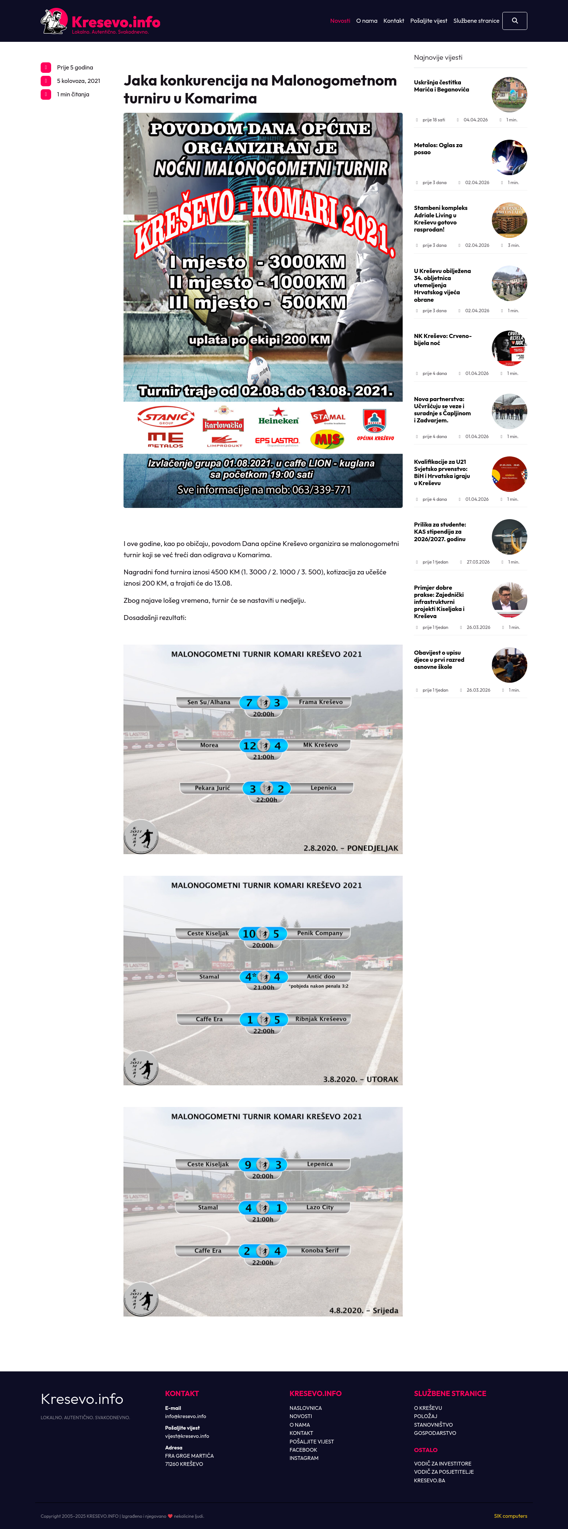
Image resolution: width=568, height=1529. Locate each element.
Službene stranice (476, 20)
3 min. (509, 245)
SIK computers (510, 1516)
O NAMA (300, 1424)
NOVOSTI (301, 1416)
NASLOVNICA (306, 1408)
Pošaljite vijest (428, 20)
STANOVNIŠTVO (433, 1424)
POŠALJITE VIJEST (312, 1441)
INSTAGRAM (304, 1458)
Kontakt (394, 20)
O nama (367, 20)
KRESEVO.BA (430, 1480)
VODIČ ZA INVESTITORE (443, 1463)
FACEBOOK (303, 1449)
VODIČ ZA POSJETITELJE (444, 1471)
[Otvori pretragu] (514, 21)
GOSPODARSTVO (435, 1433)
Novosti (340, 20)
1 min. (508, 119)
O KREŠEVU (428, 1408)
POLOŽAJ (425, 1416)
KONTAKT (301, 1433)
